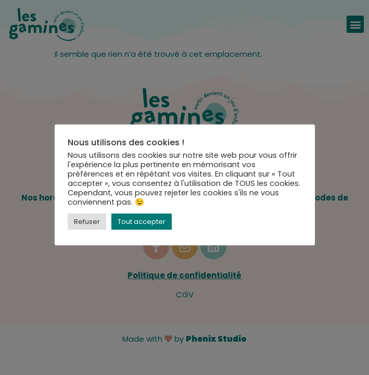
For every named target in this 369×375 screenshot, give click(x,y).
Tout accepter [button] (142, 222)
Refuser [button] (87, 222)
